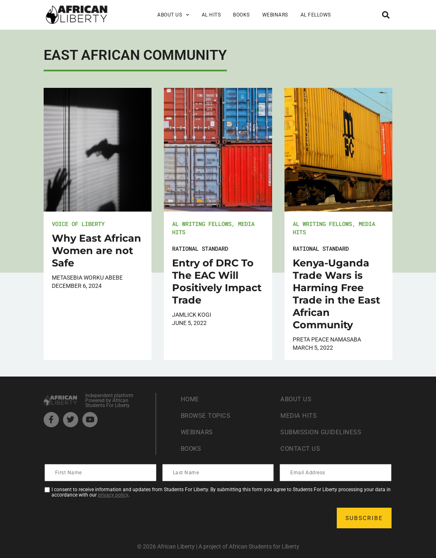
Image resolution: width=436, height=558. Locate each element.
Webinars (275, 15)
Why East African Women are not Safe (96, 250)
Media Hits (299, 415)
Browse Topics (207, 415)
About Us (173, 15)
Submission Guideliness (323, 432)
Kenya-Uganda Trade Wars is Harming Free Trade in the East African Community (336, 294)
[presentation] (107, 518)
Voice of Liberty (78, 224)
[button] (385, 14)
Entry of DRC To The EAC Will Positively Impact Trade (216, 281)
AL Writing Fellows (201, 224)
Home (190, 399)
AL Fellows (316, 15)
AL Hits (211, 15)
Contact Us (301, 448)
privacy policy (113, 495)
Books (241, 15)
